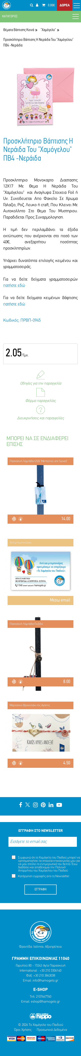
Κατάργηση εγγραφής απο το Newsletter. (41, 876)
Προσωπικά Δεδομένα (52, 1030)
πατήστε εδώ (14, 285)
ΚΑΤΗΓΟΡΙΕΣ (40, 16)
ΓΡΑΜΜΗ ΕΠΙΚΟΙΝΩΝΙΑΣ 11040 (40, 959)
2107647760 (43, 996)
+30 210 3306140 (50, 970)
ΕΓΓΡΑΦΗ (40, 889)
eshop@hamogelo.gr (45, 1001)
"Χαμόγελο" (48, 30)
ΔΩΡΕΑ (65, 5)
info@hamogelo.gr (45, 980)
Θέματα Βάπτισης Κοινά (18, 30)
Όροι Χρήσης (23, 1030)
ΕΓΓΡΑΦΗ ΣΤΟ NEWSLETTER (40, 831)
